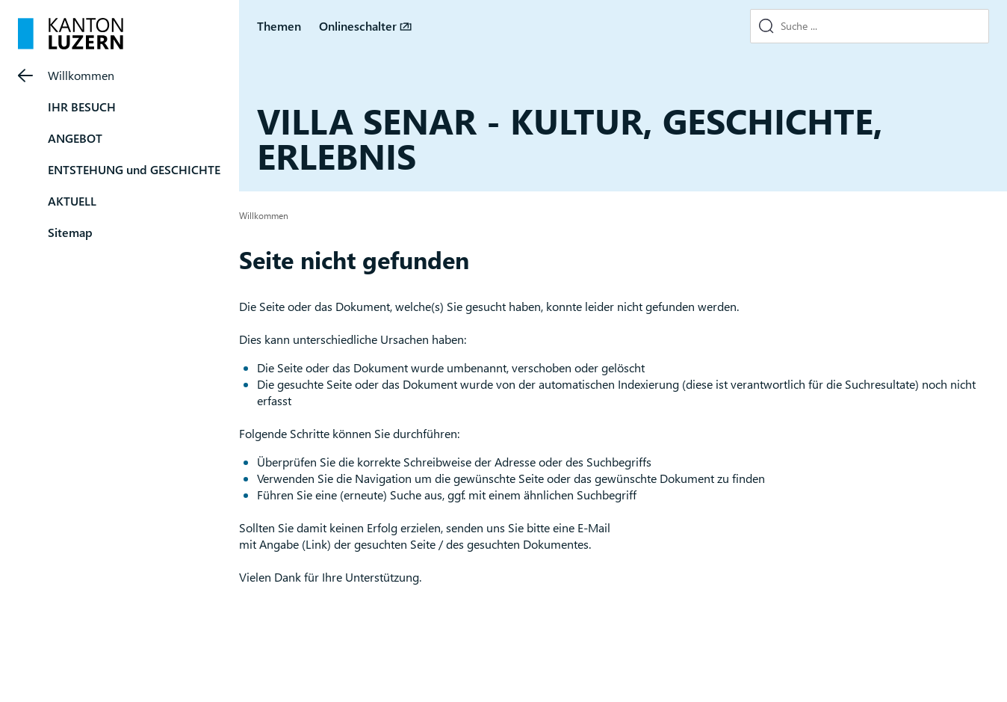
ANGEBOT (75, 138)
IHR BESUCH (82, 106)
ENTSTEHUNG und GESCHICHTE (134, 169)
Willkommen (81, 75)
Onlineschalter (358, 26)
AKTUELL (72, 201)
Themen (279, 26)
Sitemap (70, 232)
